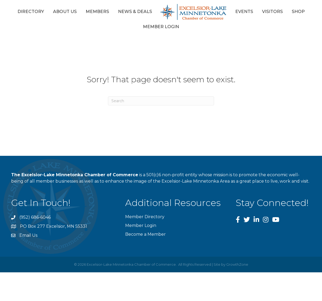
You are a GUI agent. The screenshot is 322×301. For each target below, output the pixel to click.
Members (97, 11)
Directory (31, 11)
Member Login (161, 26)
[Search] (161, 100)
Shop (298, 11)
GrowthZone (237, 264)
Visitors (272, 11)
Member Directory (144, 216)
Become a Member (145, 234)
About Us (65, 11)
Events (244, 11)
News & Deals (135, 11)
